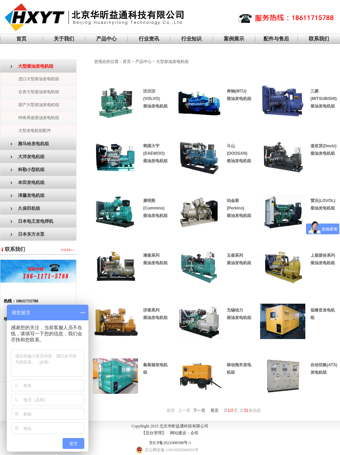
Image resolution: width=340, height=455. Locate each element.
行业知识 (191, 38)
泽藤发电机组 (28, 195)
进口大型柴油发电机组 (38, 79)
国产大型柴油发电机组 (38, 104)
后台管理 (154, 433)
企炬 (194, 433)
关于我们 (64, 38)
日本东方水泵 (28, 234)
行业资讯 (149, 38)
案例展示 (234, 38)
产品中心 (106, 38)
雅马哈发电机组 (30, 143)
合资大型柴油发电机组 (38, 91)
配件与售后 (276, 38)
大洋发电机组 (28, 156)
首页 (21, 38)
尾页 (214, 410)
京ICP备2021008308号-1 (170, 442)
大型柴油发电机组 (32, 66)
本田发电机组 (28, 182)
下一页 (199, 410)
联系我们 (319, 38)
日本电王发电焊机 (32, 221)
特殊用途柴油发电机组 (38, 117)
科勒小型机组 (28, 169)
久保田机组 (25, 208)
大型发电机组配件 (34, 130)
